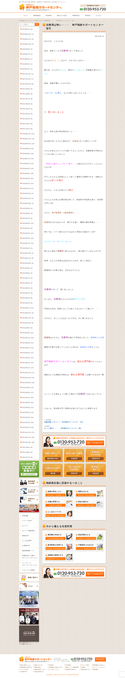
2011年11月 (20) (28, 437)
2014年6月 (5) (27, 283)
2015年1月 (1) (27, 248)
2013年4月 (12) (28, 352)
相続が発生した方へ (40, 669)
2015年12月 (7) (28, 193)
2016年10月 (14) (28, 143)
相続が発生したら (25, 665)
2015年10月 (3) (28, 203)
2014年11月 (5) (28, 258)
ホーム (26, 15)
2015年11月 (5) (28, 198)
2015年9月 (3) (27, 208)
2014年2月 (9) (27, 303)
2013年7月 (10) (28, 338)
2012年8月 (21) (28, 392)
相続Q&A (25, 535)
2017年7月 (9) (27, 99)
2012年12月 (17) (28, 372)
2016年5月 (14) (28, 168)
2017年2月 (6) (27, 123)
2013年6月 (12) (28, 343)
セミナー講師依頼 (28, 530)
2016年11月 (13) (28, 138)
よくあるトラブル (54, 669)
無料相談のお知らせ (99, 665)
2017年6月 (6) (27, 104)
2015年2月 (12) (28, 243)
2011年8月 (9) (27, 452)
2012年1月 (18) (28, 427)
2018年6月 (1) (27, 59)
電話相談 (95, 669)
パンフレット (29, 564)
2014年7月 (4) (27, 278)
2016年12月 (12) (28, 133)
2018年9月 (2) (27, 49)
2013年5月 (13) (28, 348)
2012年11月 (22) (28, 377)
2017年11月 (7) (28, 79)
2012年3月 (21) (28, 417)
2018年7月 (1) (27, 54)
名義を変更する (39, 671)
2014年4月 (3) (27, 293)
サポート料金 (85, 665)
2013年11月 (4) (28, 318)
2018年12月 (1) (28, 34)
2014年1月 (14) (28, 308)
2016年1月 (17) (28, 188)
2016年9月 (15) (28, 148)
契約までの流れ (62, 15)
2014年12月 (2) (28, 253)
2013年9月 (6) (27, 328)
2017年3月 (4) (27, 119)
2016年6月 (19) (28, 163)
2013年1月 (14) (28, 367)
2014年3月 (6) (27, 298)
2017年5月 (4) (27, 109)
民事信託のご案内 (29, 556)
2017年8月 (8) (27, 94)
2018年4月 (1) (27, 64)
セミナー (25, 525)
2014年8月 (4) (27, 273)
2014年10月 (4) (28, 263)
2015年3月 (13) (28, 238)
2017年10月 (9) (28, 84)
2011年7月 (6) (27, 457)
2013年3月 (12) (28, 357)
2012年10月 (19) (28, 382)
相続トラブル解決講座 (72, 667)
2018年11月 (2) (28, 39)
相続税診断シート (28, 550)
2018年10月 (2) (28, 44)
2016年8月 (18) (28, 153)
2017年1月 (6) (27, 129)
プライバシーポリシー (99, 667)
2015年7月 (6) (27, 218)
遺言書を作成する (71, 669)
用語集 (83, 667)
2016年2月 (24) (28, 183)
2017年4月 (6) (27, 114)
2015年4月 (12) (28, 233)
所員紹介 (88, 15)
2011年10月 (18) (28, 442)
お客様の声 (26, 545)
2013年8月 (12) (28, 333)
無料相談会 (37, 15)
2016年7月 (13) (28, 158)
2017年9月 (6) (27, 89)
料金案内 (49, 15)
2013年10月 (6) (28, 323)
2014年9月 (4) (27, 268)
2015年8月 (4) (27, 213)
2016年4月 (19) (28, 173)
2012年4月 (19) (28, 412)
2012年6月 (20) (28, 402)
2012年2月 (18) (28, 422)
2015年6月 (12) (28, 223)
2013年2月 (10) (28, 362)
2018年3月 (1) (27, 69)
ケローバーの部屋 (28, 570)
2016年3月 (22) (28, 178)
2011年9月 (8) (27, 447)
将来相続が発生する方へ (56, 667)
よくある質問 (27, 540)
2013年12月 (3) (28, 313)
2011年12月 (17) (28, 432)
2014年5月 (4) (27, 288)
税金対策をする (85, 669)
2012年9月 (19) (28, 387)
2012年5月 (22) (28, 407)
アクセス (99, 15)
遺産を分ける (38, 665)
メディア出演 (27, 520)
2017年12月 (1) (28, 74)
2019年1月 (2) (27, 29)
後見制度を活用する (26, 667)
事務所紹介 (76, 15)
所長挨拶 (25, 515)
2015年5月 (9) (27, 228)
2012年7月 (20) (28, 397)
